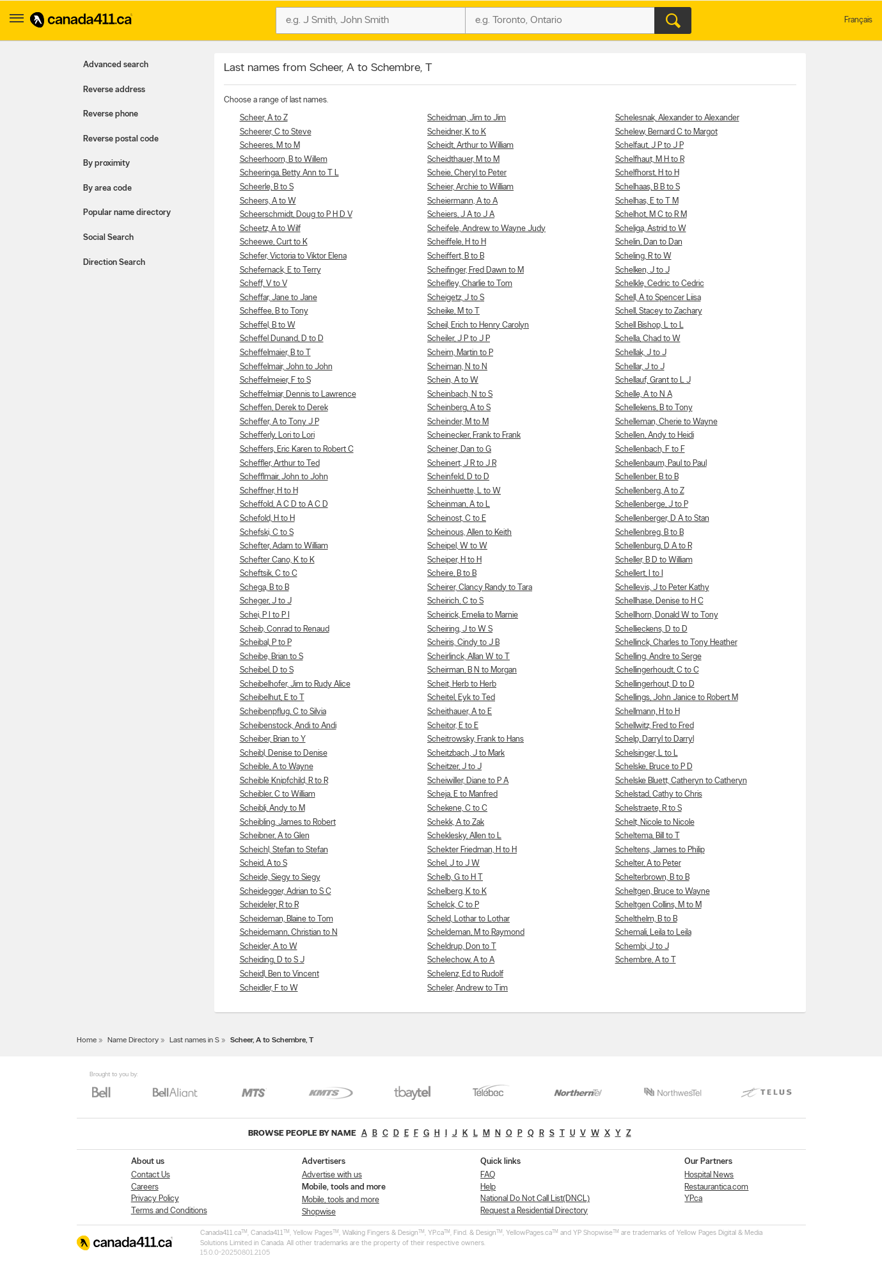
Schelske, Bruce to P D (654, 767)
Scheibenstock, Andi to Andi (288, 726)
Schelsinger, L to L (646, 753)
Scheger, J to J (266, 601)
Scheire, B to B (451, 573)
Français (858, 20)
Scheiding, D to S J (272, 960)
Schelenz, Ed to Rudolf (465, 974)
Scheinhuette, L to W (464, 491)
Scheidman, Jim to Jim (466, 118)
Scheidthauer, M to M (463, 159)
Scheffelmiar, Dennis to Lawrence (298, 394)
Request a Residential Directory (534, 1211)
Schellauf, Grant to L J (653, 380)
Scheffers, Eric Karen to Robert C (297, 449)
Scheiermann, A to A (462, 201)
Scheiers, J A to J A (460, 215)
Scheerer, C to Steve (275, 132)
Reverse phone (110, 114)
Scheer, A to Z (264, 118)
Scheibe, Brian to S (271, 657)
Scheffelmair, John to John (286, 367)
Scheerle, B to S (267, 187)
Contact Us (150, 1175)
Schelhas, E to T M (647, 201)
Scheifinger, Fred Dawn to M (475, 270)
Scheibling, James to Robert (288, 822)
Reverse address (114, 90)
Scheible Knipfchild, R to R (284, 781)
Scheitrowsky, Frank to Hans (475, 739)
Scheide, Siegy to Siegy (280, 877)
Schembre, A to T (645, 960)
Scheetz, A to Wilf (270, 229)
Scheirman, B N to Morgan (472, 670)
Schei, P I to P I (265, 615)
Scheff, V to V (263, 284)
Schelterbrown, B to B (652, 877)
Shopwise (319, 1212)
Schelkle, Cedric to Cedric (659, 284)
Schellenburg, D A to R (653, 546)
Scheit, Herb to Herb (461, 684)
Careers (145, 1187)
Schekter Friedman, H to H (472, 850)
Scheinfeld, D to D (458, 477)
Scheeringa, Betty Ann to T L (289, 173)
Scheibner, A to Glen (275, 836)
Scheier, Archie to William (470, 187)
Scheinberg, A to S (459, 408)
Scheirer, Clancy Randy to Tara (479, 588)
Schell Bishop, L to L (649, 325)
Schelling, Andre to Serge (658, 657)
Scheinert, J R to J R (461, 463)
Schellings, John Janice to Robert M (676, 698)
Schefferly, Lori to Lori (277, 435)
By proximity (106, 163)
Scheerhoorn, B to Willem (283, 159)
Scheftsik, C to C (268, 573)
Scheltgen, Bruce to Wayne (662, 891)
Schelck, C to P (453, 905)
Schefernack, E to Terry (280, 270)
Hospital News (709, 1175)
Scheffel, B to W (267, 325)
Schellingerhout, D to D (655, 684)
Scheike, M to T (453, 311)
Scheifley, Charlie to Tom (469, 284)
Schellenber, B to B (647, 477)
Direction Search (114, 263)
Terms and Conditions (169, 1211)
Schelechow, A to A (460, 960)
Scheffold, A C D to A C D (284, 504)
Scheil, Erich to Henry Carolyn (478, 325)
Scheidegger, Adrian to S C (285, 891)
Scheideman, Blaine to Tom (286, 919)
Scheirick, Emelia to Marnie (472, 615)
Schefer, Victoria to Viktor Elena (293, 256)
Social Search (108, 238)
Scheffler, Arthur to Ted (280, 463)
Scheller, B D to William (654, 560)
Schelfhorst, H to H (647, 173)
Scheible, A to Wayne (276, 767)
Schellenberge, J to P (651, 504)
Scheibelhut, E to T (272, 698)
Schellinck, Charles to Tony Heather (676, 643)
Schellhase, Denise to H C (659, 601)
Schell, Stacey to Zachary (658, 311)
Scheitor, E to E (452, 726)
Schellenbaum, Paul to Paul (661, 463)
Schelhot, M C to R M (651, 215)
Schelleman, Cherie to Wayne (666, 422)
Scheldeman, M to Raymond (475, 932)
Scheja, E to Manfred (462, 794)
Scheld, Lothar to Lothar (468, 919)
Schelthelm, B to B (646, 919)
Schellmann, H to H (647, 712)
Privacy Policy (155, 1199)
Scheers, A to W (268, 201)
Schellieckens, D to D (651, 629)
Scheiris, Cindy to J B (463, 643)
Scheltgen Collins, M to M (658, 905)
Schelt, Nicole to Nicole (655, 822)
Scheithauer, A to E (459, 712)
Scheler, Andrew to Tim (467, 988)
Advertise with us (332, 1175)
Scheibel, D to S (267, 670)
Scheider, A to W (268, 947)
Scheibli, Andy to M (272, 808)
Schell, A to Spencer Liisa (658, 298)
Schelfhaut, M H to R (649, 159)
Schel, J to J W (453, 863)
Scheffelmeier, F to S (275, 380)
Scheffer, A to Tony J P (279, 422)
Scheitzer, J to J (454, 767)
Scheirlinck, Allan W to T (468, 657)
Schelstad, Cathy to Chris (658, 794)
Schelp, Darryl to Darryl (654, 739)
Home (87, 1040)
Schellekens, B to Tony (654, 408)
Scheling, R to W (643, 256)
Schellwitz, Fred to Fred (654, 726)
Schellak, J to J (640, 353)
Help (488, 1187)
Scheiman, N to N (457, 367)
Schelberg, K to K (457, 891)
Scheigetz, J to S (455, 298)
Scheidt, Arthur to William (470, 145)
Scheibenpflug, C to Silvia (283, 712)
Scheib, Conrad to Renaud (284, 629)
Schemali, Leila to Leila (653, 932)
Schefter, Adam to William (284, 546)
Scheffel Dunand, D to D (282, 339)
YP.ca (693, 1199)
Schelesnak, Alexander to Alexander (677, 118)
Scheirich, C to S (455, 601)
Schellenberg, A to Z (649, 491)
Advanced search (115, 65)
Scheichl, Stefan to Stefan (284, 850)
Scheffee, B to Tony (274, 311)
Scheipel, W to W (457, 546)
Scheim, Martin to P (460, 353)
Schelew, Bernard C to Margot (666, 132)
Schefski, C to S (267, 533)
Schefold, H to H (267, 518)
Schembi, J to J (642, 947)
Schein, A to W (452, 380)
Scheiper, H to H (454, 560)
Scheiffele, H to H (456, 242)
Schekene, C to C (457, 808)
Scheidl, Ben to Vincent (279, 974)
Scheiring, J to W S (459, 629)
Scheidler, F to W (269, 988)
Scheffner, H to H (269, 491)
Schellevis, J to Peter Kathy (662, 588)
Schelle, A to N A (643, 394)
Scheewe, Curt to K (274, 242)
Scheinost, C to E (456, 518)
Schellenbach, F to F (650, 449)
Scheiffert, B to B (455, 256)
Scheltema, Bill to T (647, 836)
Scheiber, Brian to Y (273, 739)
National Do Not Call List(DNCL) (535, 1199)
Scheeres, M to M (270, 145)
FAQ (487, 1175)
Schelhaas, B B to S (647, 187)
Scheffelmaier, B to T (275, 353)
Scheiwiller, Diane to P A (467, 781)
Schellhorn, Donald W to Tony (666, 615)
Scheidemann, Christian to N (289, 932)
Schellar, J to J (640, 367)
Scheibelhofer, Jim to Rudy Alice (295, 684)
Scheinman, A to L (458, 504)
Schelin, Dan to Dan (648, 242)
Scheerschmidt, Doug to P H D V (296, 215)
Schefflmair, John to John (284, 477)
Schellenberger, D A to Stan (662, 518)
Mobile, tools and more (340, 1200)
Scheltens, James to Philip (660, 850)
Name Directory (133, 1040)
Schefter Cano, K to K (277, 560)
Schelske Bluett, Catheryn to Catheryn (681, 781)
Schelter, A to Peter (648, 863)
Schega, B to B (264, 588)
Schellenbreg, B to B (649, 533)
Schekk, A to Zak (455, 822)
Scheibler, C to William (277, 794)
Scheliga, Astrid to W (650, 229)
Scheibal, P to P (266, 643)
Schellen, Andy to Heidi (654, 435)
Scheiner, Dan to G (459, 449)
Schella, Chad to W (648, 339)
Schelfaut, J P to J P (649, 145)
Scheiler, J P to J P (458, 339)
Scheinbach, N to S (459, 394)
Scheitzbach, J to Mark (466, 753)
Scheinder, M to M (458, 422)
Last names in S (194, 1040)
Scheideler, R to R (269, 905)
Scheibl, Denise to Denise (283, 753)
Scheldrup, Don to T (461, 947)
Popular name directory (127, 213)
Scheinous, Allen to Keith (469, 533)
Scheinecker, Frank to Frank (474, 435)
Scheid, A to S (263, 863)
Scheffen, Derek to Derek (284, 408)
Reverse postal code (121, 139)
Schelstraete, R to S (648, 808)
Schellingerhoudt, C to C (657, 670)
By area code (107, 188)
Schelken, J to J (642, 270)
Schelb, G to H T (455, 877)
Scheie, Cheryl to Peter (467, 173)
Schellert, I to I (639, 573)
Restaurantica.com (716, 1187)
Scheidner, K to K (456, 132)
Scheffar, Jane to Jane (278, 298)
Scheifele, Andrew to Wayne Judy (486, 229)
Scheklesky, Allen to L (464, 836)
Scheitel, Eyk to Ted (461, 698)
